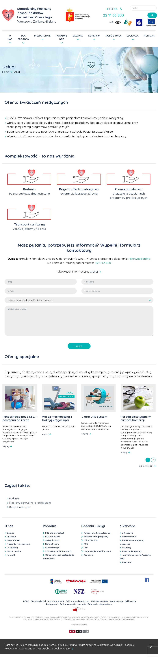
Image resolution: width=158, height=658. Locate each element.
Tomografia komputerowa (97, 533)
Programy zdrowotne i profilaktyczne (30, 502)
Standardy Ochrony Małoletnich (47, 601)
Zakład (10, 533)
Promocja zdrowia (128, 189)
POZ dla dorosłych (54, 533)
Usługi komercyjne (19, 507)
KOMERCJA (94, 35)
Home (5, 71)
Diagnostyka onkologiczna (97, 551)
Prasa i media (14, 551)
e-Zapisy (126, 547)
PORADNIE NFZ (61, 37)
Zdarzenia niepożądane (100, 604)
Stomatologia (52, 547)
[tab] (147, 459)
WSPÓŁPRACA (113, 35)
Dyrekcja (11, 536)
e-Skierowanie (129, 536)
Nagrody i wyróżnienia (18, 544)
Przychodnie (13, 540)
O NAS (10, 37)
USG (86, 547)
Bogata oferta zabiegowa (79, 189)
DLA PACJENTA (23, 37)
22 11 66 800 (113, 15)
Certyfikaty (13, 547)
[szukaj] (152, 15)
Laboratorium (91, 540)
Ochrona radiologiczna (77, 601)
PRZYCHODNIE (42, 35)
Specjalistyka (52, 540)
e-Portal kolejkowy (131, 551)
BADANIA (78, 35)
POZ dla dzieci (52, 536)
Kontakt (11, 555)
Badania (29, 189)
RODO (26, 601)
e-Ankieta (127, 562)
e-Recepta (127, 533)
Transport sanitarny (29, 224)
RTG (86, 544)
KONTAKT (149, 35)
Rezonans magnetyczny (96, 536)
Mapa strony (116, 601)
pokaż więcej (147, 465)
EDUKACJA (133, 35)
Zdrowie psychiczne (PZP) (58, 551)
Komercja (88, 555)
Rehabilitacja (52, 544)
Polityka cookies (99, 601)
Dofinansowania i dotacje (73, 604)
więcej (94, 271)
